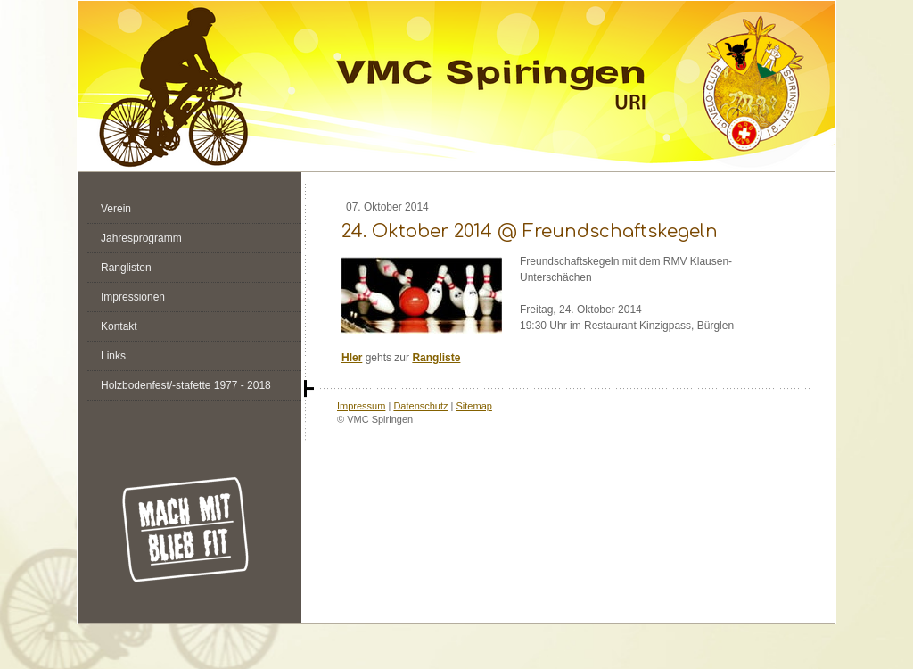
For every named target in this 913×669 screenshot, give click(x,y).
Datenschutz (420, 406)
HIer (351, 357)
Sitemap (474, 406)
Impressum (361, 406)
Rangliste (436, 357)
